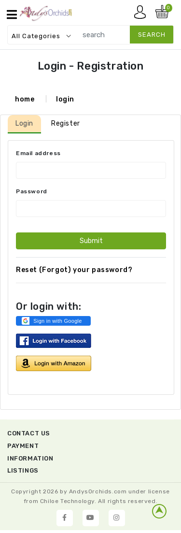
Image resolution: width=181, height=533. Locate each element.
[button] (53, 321)
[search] (123, 34)
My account (142, 14)
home (24, 99)
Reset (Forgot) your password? (74, 270)
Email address (38, 153)
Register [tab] (65, 123)
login (65, 99)
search (152, 34)
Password (31, 191)
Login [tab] (24, 123)
